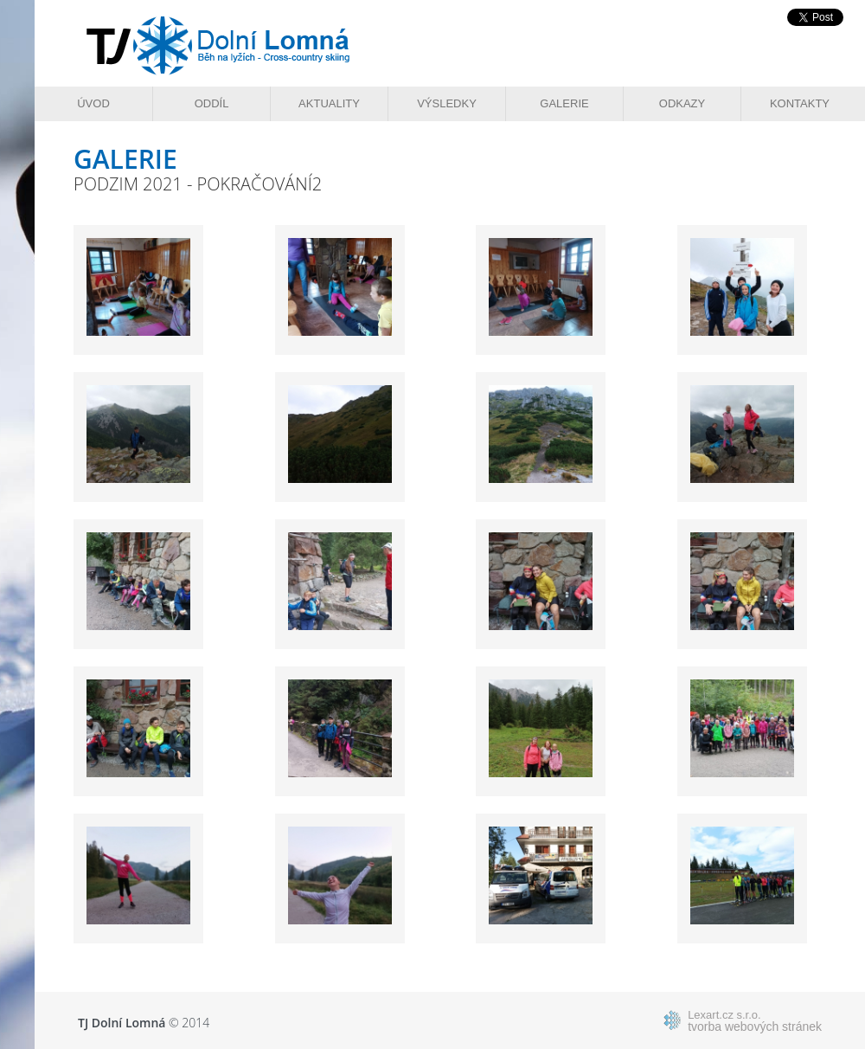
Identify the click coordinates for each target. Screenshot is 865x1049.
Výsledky (447, 103)
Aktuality (329, 103)
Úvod (93, 103)
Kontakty (800, 103)
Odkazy (682, 103)
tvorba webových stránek (755, 1020)
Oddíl (212, 103)
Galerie (564, 103)
